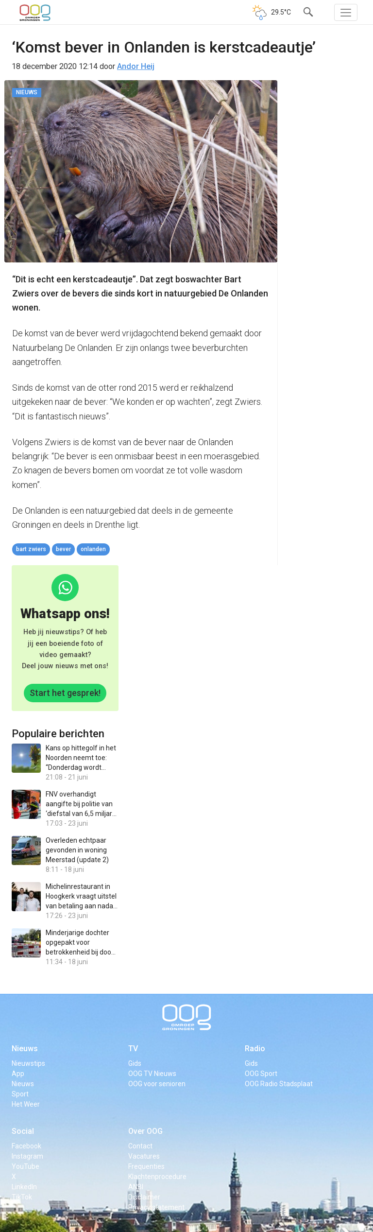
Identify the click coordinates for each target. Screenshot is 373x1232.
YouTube (25, 1166)
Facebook (26, 1146)
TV (133, 1048)
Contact (140, 1146)
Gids (134, 1063)
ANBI (135, 1187)
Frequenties (146, 1166)
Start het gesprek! (65, 693)
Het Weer (26, 1104)
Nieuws (25, 1048)
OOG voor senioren (157, 1084)
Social (23, 1131)
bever (63, 549)
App (18, 1073)
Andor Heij (135, 66)
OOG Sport (261, 1073)
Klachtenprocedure (157, 1176)
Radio (255, 1048)
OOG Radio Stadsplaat (279, 1084)
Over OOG (145, 1131)
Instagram (27, 1156)
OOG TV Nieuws (152, 1073)
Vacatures (144, 1156)
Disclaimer (144, 1197)
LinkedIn (24, 1187)
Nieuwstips (28, 1063)
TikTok (22, 1197)
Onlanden (93, 549)
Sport (20, 1094)
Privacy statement (156, 1207)
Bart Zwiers (31, 549)
